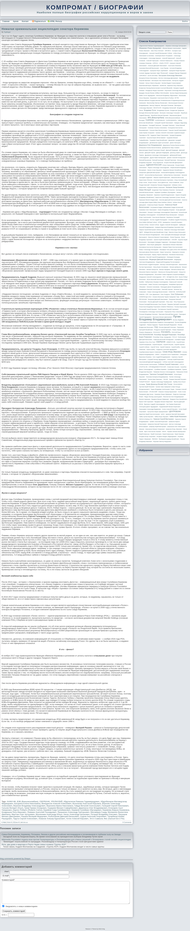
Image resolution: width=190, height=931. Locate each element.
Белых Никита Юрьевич (153, 83)
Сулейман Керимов (160, 369)
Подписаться (39, 21)
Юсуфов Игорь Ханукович (147, 436)
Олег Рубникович (177, 294)
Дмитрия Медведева (162, 152)
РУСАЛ (174, 337)
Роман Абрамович (178, 330)
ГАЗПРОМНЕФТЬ (171, 120)
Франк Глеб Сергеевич (146, 401)
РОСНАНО (156, 332)
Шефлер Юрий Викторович (157, 426)
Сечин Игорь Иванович (172, 352)
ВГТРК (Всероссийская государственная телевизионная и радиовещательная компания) (161, 100)
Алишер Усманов (179, 60)
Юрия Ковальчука (168, 434)
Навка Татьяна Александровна (158, 284)
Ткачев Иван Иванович (155, 379)
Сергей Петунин (168, 344)
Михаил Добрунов (175, 267)
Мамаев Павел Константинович (173, 247)
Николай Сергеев (167, 289)
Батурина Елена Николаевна (27, 803)
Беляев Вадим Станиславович (171, 83)
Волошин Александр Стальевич (170, 113)
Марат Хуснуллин (165, 252)
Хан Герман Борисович (173, 404)
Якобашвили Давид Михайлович (169, 439)
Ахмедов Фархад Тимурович (178, 73)
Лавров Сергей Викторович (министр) (151, 229)
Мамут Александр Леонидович (149, 249)
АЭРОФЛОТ (143, 75)
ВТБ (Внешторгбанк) (156, 118)
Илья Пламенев (174, 182)
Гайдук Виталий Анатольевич (87, 806)
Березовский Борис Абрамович (149, 85)
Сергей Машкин (157, 344)
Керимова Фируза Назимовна (116, 810)
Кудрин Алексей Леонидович (169, 225)
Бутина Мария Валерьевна (178, 93)
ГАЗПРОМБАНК (160, 120)
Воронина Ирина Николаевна (59, 806)
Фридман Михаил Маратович (163, 401)
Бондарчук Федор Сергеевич (155, 90)
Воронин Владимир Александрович (29, 806)
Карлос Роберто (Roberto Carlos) (27, 810)
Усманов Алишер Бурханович (51, 819)
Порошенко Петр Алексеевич (173, 312)
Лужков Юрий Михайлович (162, 239)
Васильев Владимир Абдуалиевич (167, 95)
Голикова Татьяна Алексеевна (157, 128)
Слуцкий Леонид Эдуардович (156, 359)
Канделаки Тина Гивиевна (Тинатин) (163, 190)
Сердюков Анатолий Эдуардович (166, 349)
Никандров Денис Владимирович (170, 287)
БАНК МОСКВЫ (153, 75)
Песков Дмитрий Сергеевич (156, 302)
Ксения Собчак (154, 225)
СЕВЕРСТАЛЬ (170, 342)
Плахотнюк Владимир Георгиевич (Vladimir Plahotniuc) (156, 307)
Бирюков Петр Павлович (175, 85)
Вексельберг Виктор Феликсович (157, 103)
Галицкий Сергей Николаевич (115, 806)
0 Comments (127, 822)
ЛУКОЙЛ (174, 239)
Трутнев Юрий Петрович (147, 387)
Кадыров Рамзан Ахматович (156, 187)
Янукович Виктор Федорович (162, 441)
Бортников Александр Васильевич (175, 90)
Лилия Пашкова (175, 237)
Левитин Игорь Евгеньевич (177, 232)
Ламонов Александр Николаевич (174, 229)
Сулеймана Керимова (174, 369)
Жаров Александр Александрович (158, 167)
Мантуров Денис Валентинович (149, 252)
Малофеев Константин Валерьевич (150, 247)
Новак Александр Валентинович (157, 292)
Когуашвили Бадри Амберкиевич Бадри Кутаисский (167, 207)
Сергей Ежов (180, 342)
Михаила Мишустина (177, 269)
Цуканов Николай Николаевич (175, 414)
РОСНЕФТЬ (166, 332)
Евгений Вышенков (145, 160)
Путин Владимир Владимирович (160, 318)
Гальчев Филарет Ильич (12, 808)
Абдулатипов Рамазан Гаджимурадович (81, 801)
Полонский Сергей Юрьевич (148, 309)
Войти (185, 21)
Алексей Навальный (168, 58)
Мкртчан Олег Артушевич (23, 814)
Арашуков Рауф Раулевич (177, 70)
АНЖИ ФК (11, 801)
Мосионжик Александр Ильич (49, 814)
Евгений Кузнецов (158, 160)
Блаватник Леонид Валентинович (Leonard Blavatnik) (155, 88)
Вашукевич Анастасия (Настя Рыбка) (162, 98)
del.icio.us (24, 822)
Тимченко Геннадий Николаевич (161, 374)
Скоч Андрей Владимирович (162, 357)
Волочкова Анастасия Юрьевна (86, 803)
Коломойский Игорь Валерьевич (167, 215)
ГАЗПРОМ (150, 120)
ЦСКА (163, 414)
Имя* (7, 871)
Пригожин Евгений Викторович (168, 314)
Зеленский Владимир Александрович (173, 172)
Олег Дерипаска (154, 294)
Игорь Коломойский (180, 180)
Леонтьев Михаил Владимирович (149, 234)
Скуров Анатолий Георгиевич (93, 816)
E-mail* (6, 876)
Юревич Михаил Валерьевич (176, 431)
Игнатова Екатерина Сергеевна (163, 180)
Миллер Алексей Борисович (169, 264)
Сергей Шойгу (175, 347)
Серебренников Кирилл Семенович (150, 352)
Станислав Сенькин (173, 367)
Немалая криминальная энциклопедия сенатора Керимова (45, 28)
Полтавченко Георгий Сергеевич (168, 309)
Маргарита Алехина (178, 252)
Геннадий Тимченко (155, 125)
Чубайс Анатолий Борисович (159, 421)
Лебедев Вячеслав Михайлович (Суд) (156, 232)
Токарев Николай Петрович (177, 379)
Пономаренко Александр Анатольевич (151, 312)
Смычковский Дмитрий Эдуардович (150, 362)
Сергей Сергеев (179, 344)
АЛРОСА (155, 63)
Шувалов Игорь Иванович (174, 429)
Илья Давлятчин (163, 182)
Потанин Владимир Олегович (104, 814)
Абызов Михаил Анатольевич (171, 48)
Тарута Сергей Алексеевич (25, 819)
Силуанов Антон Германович (169, 354)
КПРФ (160, 222)
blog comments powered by (15, 858)
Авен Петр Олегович (157, 50)
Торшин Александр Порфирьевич (161, 382)
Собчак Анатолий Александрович (173, 362)
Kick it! (9, 822)
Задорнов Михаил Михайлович (172, 170)
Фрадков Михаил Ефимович (160, 399)
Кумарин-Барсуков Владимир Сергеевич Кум (169, 227)
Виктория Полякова (167, 105)
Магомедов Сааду (98, 812)
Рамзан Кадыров (152, 325)
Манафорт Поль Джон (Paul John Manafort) (173, 249)
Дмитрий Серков (150, 152)
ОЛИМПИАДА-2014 (145, 297)
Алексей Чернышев (152, 60)
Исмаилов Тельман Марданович (161, 185)
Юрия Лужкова (179, 434)
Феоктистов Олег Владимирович (173, 396)
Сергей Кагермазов (145, 344)
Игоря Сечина (152, 182)
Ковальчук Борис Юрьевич (155, 205)
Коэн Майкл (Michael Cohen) (148, 222)
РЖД (156, 327)
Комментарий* (6, 880)
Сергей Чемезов (165, 347)
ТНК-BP (165, 379)
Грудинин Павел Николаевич (159, 135)
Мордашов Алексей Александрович (150, 277)
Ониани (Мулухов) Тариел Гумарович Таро (165, 297)
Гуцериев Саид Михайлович (158, 140)
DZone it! (16, 822)
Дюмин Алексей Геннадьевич (176, 157)
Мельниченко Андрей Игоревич (149, 264)
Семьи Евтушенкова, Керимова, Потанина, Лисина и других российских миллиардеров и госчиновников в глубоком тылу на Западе (61, 834)
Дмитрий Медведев (172, 150)
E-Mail (4, 822)
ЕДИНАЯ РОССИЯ (154, 165)
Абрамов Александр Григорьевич (175, 46)
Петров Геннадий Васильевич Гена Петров (152, 304)
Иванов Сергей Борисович (161, 177)
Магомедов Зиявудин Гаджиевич (158, 242)
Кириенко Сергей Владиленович (164, 195)
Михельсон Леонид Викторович (168, 272)
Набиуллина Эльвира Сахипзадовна (156, 282)
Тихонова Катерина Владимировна (157, 377)
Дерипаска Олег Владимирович (93, 808)
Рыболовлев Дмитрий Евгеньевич (63, 816)
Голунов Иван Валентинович (159, 130)
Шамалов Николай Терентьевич (158, 424)
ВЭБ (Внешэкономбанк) (27, 801)
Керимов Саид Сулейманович (56, 810)
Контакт (25, 21)
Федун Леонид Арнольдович (153, 396)
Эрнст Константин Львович (152, 431)
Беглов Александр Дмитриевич (168, 78)
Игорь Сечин (143, 182)
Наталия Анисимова (153, 287)
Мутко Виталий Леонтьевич (155, 279)
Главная (6, 21)
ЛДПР (141, 232)
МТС (164, 277)
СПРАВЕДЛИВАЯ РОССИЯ (157, 367)
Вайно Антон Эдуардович (147, 95)
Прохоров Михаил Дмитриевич (162, 317)
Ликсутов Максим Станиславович (158, 237)
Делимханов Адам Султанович (159, 142)
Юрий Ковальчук (144, 434)
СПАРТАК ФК (143, 367)
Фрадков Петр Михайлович (178, 399)
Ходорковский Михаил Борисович (169, 406)
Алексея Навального (166, 60)
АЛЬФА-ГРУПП (164, 63)
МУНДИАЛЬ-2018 (172, 277)
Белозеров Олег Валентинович (161, 80)
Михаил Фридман (164, 269)
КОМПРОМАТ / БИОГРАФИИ (95, 7)
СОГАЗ (182, 364)
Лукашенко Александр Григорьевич (73, 812)
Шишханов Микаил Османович (155, 429)
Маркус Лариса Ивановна (160, 254)
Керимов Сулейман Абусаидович (87, 810)
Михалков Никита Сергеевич (148, 272)
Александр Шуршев (154, 58)
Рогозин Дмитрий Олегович (167, 327)
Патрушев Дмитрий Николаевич (158, 299)
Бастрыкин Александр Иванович (170, 75)
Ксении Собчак (144, 225)
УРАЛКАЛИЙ (56, 801)
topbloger (7, 32)
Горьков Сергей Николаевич (177, 130)
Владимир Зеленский (169, 108)
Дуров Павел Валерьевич (158, 157)
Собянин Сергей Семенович (168, 364)
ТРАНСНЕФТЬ (177, 384)
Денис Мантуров (175, 142)
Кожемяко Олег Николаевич (148, 210)
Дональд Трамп (175, 152)
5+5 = (4, 915)
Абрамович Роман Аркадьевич (150, 48)
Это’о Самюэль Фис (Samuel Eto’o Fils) (106, 819)
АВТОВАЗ (168, 50)
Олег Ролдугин (165, 294)
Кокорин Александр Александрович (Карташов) (163, 212)
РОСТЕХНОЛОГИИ (146, 334)
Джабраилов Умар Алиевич (170, 147)
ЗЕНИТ (141, 175)
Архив (15, 21)
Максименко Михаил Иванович (172, 244)
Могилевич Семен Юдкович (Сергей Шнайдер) (169, 274)
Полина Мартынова (180, 307)
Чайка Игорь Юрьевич (161, 416)
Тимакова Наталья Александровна (164, 372)
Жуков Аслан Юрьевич (154, 170)
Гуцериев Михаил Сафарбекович (63, 808)
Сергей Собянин (144, 347)
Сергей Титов (155, 347)
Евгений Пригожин (170, 160)
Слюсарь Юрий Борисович (175, 359)
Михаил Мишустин (152, 269)
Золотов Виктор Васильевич (154, 175)
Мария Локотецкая (145, 254)
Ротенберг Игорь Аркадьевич (162, 337)
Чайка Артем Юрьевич (146, 416)
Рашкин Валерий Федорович (34, 816)
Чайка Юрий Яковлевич (177, 416)
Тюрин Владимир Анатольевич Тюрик (162, 389)
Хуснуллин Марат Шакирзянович (157, 411)
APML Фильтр (56, 21)
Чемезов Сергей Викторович (163, 419)
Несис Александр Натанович (76, 814)
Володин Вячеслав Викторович (149, 113)
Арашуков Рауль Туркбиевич (159, 70)
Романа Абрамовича (145, 332)
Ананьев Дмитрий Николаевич (157, 65)
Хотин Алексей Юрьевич (77, 819)
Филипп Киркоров (144, 399)
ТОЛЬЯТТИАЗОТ (144, 382)
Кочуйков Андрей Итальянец (177, 220)
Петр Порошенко (179, 302)
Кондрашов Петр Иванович (14, 812)
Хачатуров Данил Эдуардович (148, 406)
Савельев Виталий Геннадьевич (163, 339)
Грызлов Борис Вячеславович (156, 137)
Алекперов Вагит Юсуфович (164, 55)
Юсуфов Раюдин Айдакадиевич (167, 436)
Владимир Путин (150, 110)
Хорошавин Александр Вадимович (150, 409)
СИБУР (157, 354)
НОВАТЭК (172, 292)
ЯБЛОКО (155, 439)
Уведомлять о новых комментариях (21, 906)
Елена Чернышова (168, 165)
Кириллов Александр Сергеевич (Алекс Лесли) (170, 197)
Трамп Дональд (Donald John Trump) (159, 384)
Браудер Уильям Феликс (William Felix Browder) (154, 93)
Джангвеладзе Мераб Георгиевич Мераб (152, 150)
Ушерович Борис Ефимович (163, 394)
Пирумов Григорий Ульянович (176, 304)
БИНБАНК (163, 85)
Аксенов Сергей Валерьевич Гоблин (160, 53)
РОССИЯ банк (176, 332)
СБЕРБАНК (44, 801)
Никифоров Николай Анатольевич (150, 289)
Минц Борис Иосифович (161, 267)
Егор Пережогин (158, 162)
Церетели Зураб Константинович (149, 414)
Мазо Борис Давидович (154, 244)
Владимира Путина (163, 110)
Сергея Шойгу (150, 349)
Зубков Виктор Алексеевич (172, 175)
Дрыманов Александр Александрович (157, 155)
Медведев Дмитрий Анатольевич (161, 259)
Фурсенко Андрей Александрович (154, 404)
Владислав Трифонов (177, 110)
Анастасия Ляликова (174, 65)
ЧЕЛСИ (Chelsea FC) (145, 419)
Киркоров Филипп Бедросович (148, 200)
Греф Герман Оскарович (35, 808)
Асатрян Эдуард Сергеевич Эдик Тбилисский (153, 73)
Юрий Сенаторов (156, 434)
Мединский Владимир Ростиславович (168, 262)
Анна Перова (164, 68)
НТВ (147, 294)
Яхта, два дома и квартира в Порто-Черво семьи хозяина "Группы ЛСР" (34, 845)
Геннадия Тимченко (168, 125)
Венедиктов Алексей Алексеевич (56, 803)
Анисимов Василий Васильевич (149, 68)
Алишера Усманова (145, 63)
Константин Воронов (158, 217)
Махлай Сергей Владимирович (156, 257)
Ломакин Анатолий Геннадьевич (41, 812)
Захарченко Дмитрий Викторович (149, 172)
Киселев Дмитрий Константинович (170, 200)
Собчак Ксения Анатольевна (148, 364)
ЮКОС (164, 431)
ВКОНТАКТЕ (157, 108)
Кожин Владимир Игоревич (166, 210)
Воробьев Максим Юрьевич (160, 115)
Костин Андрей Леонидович (158, 220)
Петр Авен (169, 302)
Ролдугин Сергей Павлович (162, 330)
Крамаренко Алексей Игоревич (172, 222)
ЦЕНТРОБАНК (175, 412)
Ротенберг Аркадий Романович (165, 334)
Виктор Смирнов (155, 105)
